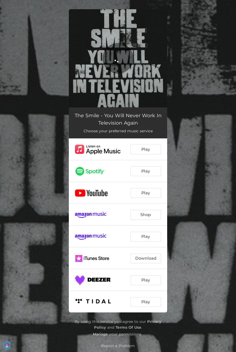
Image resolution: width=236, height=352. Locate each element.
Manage (100, 334)
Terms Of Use (128, 327)
